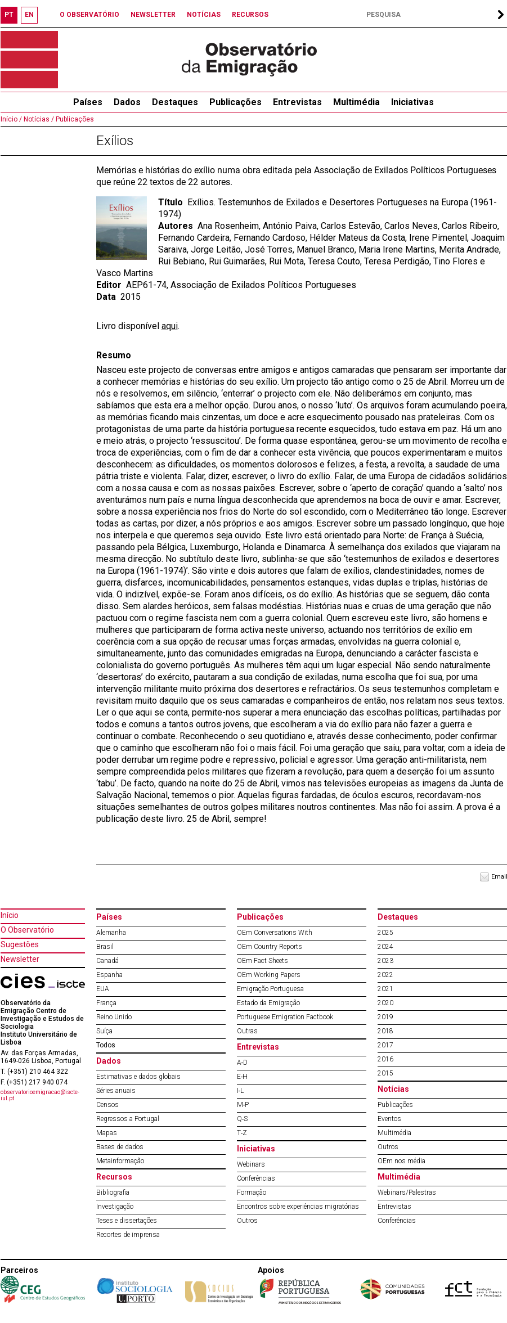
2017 (385, 1045)
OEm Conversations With (274, 933)
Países (109, 916)
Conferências (256, 1178)
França (106, 1003)
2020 (385, 1003)
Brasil (105, 947)
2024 (385, 947)
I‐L (240, 1091)
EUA (102, 989)
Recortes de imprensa (128, 1235)
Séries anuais (116, 1091)
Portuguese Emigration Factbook (285, 1017)
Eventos (389, 1119)
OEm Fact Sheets (262, 961)
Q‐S (242, 1119)
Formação (251, 1192)
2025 (385, 933)
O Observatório (27, 929)
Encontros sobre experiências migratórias (298, 1206)
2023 (385, 961)
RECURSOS (250, 15)
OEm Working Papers (268, 975)
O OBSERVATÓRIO (89, 15)
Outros (247, 1221)
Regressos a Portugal (127, 1119)
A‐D (242, 1062)
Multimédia (356, 102)
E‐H (242, 1077)
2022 (385, 975)
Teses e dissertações (126, 1221)
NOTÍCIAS (204, 15)
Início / (11, 119)
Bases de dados (119, 1147)
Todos (105, 1045)
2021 (385, 989)
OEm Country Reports (269, 947)
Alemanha (111, 933)
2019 (385, 1017)
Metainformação (120, 1161)
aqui (169, 326)
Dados (127, 102)
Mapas (106, 1133)
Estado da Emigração (268, 1003)
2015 (385, 1073)
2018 (385, 1031)
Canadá (107, 961)
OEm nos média (401, 1161)
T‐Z (242, 1133)
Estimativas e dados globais (138, 1077)
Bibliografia (112, 1192)
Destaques (175, 102)
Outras (247, 1031)
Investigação (114, 1206)
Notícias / (38, 119)
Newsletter (20, 959)
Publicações (235, 102)
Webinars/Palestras (407, 1192)
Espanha (109, 975)
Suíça (104, 1031)
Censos (107, 1105)
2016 (385, 1059)
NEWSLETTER (153, 15)
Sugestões (20, 944)
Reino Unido (114, 1017)
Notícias (393, 1089)
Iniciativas (412, 102)
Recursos (114, 1176)
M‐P (243, 1105)
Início (10, 915)
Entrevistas (297, 102)
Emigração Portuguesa (270, 989)
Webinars (251, 1164)
